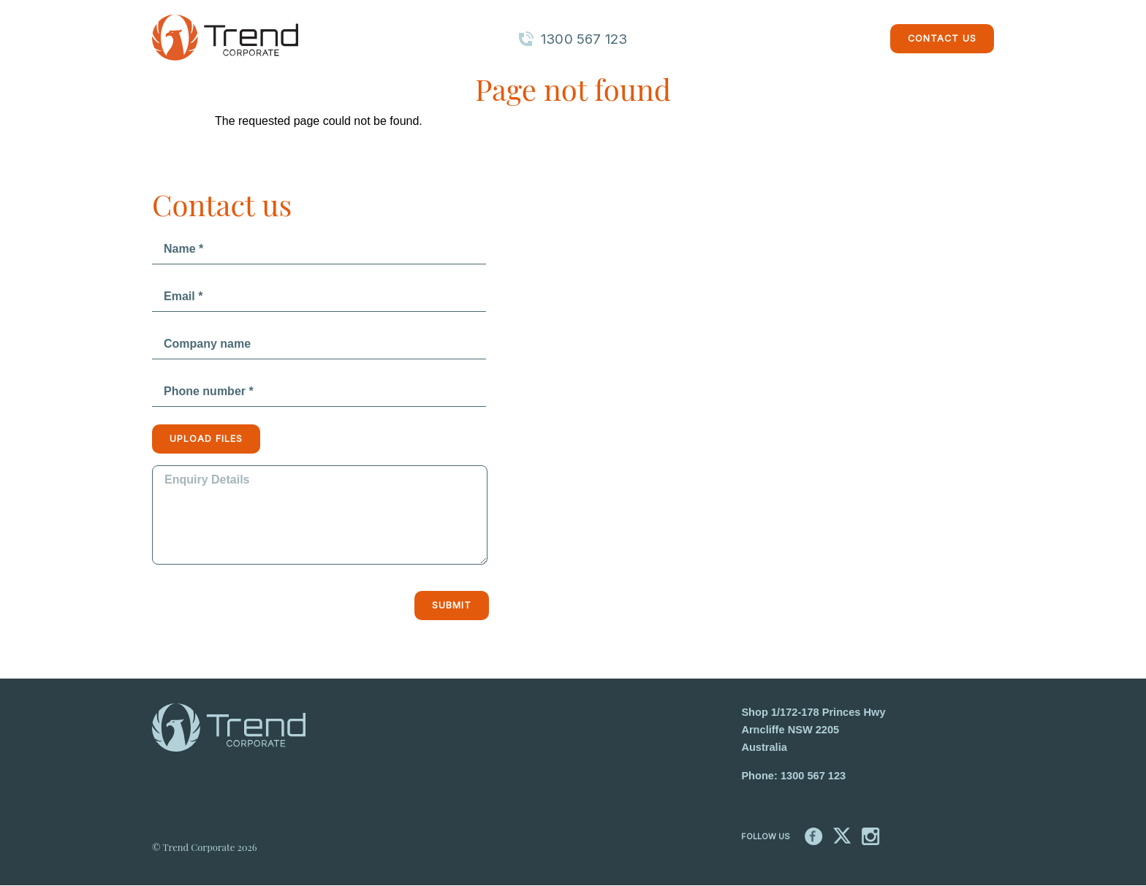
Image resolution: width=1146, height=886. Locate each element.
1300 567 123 (813, 776)
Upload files (206, 438)
